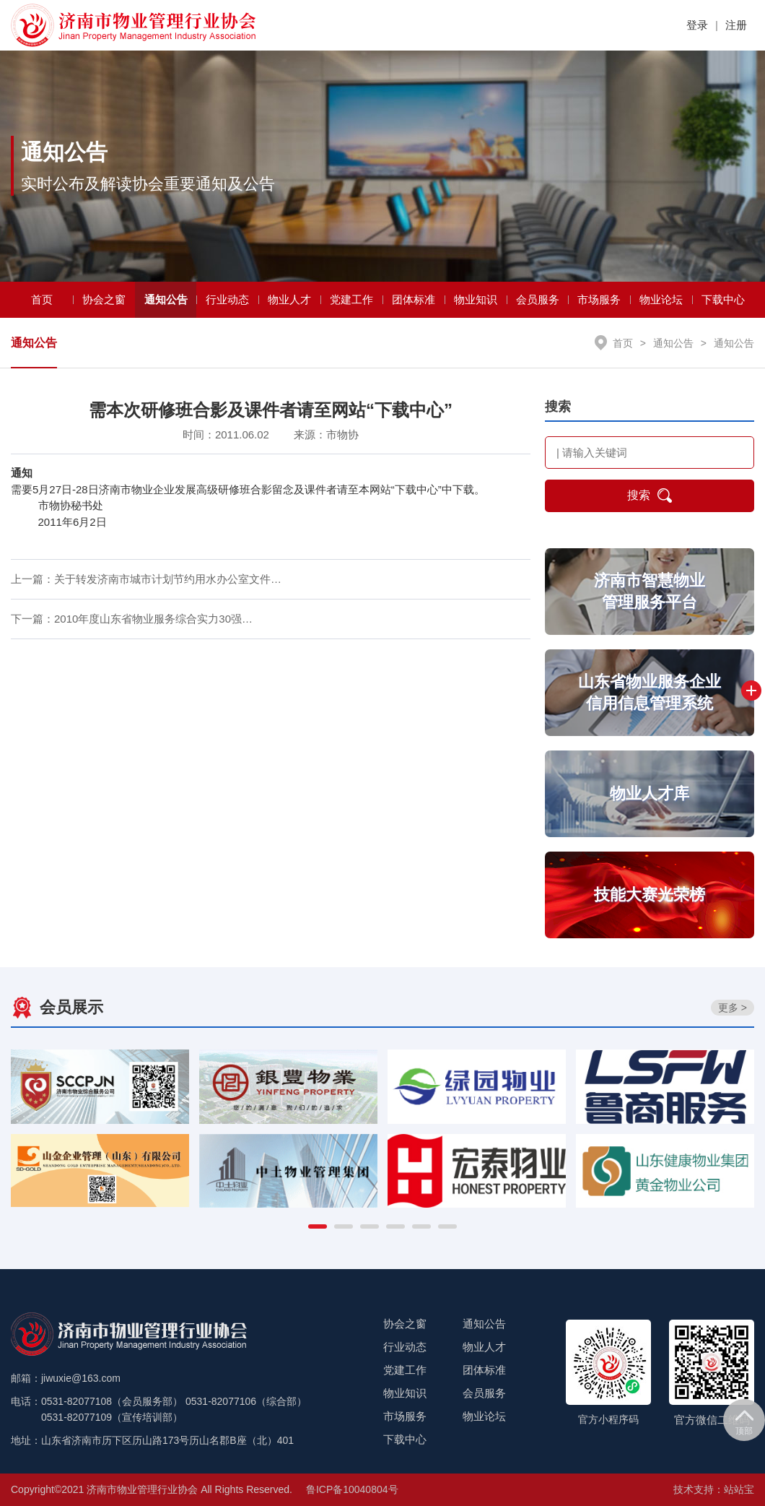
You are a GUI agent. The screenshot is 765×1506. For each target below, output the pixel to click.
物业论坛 (661, 299)
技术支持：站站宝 (713, 1489)
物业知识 (475, 299)
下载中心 (723, 299)
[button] (317, 1226)
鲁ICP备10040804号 (352, 1489)
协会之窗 (104, 299)
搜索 (649, 496)
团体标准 (413, 299)
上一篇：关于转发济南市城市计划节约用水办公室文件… (146, 580)
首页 (42, 299)
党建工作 (351, 299)
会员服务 (537, 299)
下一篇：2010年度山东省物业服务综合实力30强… (132, 619)
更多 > (732, 1007)
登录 (697, 25)
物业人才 (289, 299)
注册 (736, 25)
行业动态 (227, 299)
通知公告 (166, 299)
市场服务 (599, 299)
